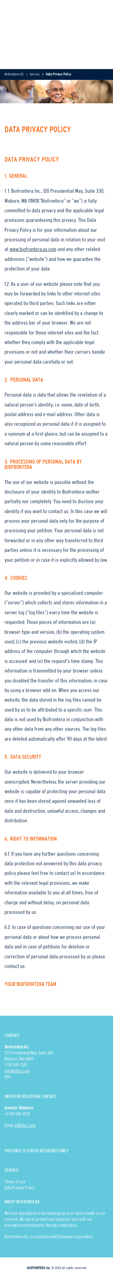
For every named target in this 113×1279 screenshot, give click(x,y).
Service (34, 74)
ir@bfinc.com (25, 1125)
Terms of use (15, 1182)
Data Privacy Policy (20, 1188)
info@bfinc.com (17, 1071)
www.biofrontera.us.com (33, 249)
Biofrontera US (14, 74)
